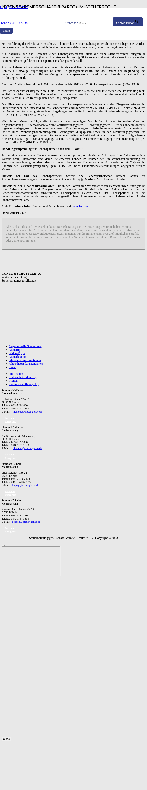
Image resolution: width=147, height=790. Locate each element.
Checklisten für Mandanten (26, 363)
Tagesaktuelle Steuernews (25, 346)
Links (12, 367)
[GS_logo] (32, 106)
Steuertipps (16, 349)
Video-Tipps (17, 353)
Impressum (16, 373)
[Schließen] (3, 545)
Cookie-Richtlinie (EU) (24, 384)
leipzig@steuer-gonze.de (25, 485)
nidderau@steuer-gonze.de (27, 411)
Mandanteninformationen (25, 360)
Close (6, 738)
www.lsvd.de (80, 206)
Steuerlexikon (18, 356)
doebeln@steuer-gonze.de (26, 521)
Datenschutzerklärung (22, 377)
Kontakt (14, 380)
